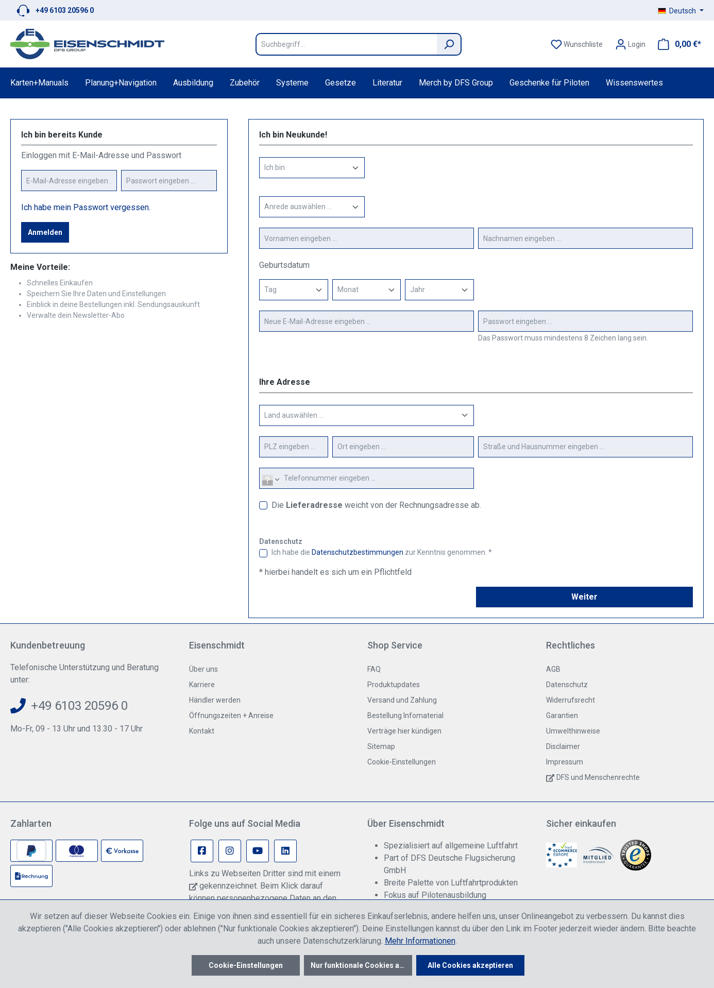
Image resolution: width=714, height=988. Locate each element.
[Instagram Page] (230, 851)
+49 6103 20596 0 (65, 10)
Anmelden (45, 232)
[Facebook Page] (202, 851)
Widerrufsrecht (570, 700)
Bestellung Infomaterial (405, 715)
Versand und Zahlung (402, 700)
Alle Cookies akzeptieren (470, 965)
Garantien (562, 715)
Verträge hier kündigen (404, 731)
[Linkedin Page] (285, 851)
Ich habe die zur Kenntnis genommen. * (381, 552)
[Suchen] (449, 44)
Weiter (584, 597)
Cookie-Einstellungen (401, 762)
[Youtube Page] (257, 851)
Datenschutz (567, 684)
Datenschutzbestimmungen (357, 552)
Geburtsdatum (284, 265)
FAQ (374, 669)
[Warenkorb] (676, 44)
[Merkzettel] (577, 44)
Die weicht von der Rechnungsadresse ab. (376, 505)
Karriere (202, 684)
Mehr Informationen (420, 941)
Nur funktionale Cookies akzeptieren (361, 965)
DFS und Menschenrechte (598, 777)
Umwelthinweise (573, 731)
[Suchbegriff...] (346, 44)
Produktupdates (393, 684)
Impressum (564, 762)
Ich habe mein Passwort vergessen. (85, 207)
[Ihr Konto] (630, 44)
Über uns (203, 669)
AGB (553, 669)
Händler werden (215, 700)
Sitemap (381, 746)
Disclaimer (563, 746)
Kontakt (201, 731)
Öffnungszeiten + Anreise (231, 715)
